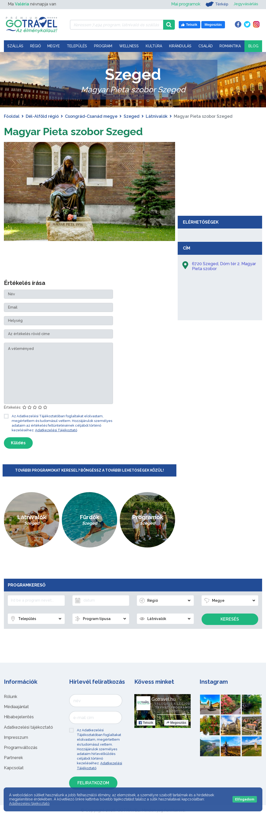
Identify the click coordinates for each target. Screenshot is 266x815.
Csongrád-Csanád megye (91, 116)
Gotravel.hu (163, 699)
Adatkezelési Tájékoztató (56, 430)
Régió (35, 46)
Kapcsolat (14, 767)
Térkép (216, 4)
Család (205, 46)
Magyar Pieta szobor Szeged (73, 131)
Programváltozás (20, 747)
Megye (53, 46)
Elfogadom (244, 799)
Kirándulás (180, 46)
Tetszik (146, 722)
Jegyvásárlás (245, 4)
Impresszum (16, 737)
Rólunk (10, 696)
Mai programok (185, 4)
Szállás (15, 46)
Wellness (129, 46)
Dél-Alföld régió (42, 116)
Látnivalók (157, 116)
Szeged (131, 116)
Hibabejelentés (19, 716)
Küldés (18, 442)
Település (77, 46)
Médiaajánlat (16, 706)
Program (103, 46)
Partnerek (13, 757)
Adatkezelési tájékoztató (28, 727)
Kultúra (154, 46)
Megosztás (176, 722)
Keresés (230, 619)
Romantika (230, 46)
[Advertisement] (220, 174)
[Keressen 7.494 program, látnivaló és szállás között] (116, 25)
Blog (253, 46)
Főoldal (11, 116)
